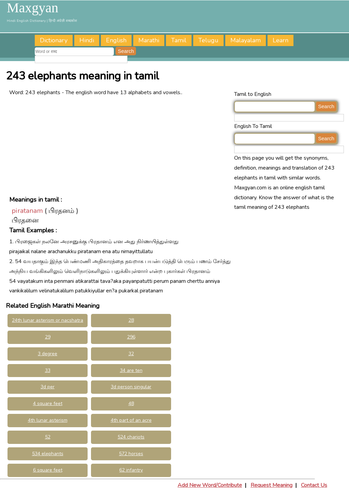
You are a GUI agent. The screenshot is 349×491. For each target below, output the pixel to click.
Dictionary (53, 40)
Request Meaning (271, 485)
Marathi (148, 40)
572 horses (131, 453)
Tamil (178, 40)
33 (47, 370)
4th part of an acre (131, 420)
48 (131, 403)
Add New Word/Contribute (210, 485)
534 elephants (47, 453)
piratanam (27, 210)
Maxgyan (32, 7)
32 (131, 353)
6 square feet (47, 470)
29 (47, 337)
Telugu (208, 40)
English (116, 40)
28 (131, 320)
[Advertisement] (120, 145)
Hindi (86, 40)
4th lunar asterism (47, 420)
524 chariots (131, 437)
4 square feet (47, 403)
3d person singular (131, 387)
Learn (280, 40)
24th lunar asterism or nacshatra (47, 320)
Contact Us (314, 485)
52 (47, 437)
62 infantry (131, 470)
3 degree (47, 353)
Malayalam (245, 40)
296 (131, 337)
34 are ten (131, 370)
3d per (48, 387)
